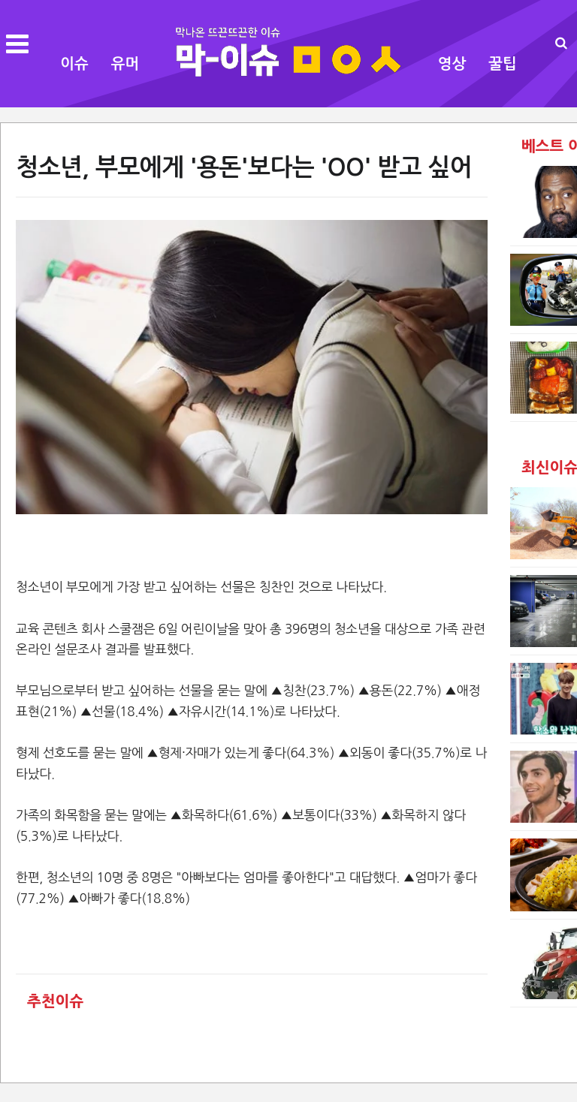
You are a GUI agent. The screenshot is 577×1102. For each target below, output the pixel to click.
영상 (452, 63)
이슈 (74, 63)
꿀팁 (502, 63)
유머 (125, 63)
